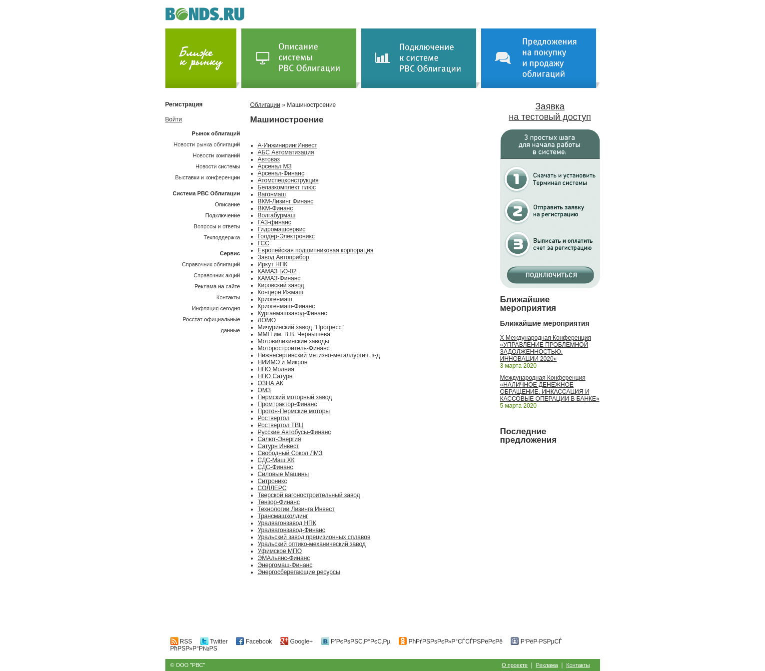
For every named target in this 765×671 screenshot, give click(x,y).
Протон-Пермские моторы (294, 411)
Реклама (547, 665)
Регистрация (184, 104)
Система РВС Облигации (206, 193)
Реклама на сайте (217, 286)
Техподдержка (222, 237)
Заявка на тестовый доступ (550, 111)
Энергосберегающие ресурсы (299, 572)
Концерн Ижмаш (281, 292)
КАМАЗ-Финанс (279, 278)
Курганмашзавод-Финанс (292, 313)
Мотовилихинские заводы (293, 341)
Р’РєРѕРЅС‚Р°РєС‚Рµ (356, 641)
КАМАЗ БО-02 (277, 271)
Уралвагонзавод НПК (287, 523)
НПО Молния (276, 369)
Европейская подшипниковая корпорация (316, 250)
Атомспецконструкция (288, 180)
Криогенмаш (275, 299)
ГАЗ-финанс (274, 222)
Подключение (222, 215)
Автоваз (269, 159)
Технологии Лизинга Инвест (296, 509)
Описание (227, 204)
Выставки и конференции (207, 177)
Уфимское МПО (280, 551)
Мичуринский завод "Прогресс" (301, 327)
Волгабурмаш (277, 215)
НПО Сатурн (275, 376)
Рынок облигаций (216, 133)
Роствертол (274, 418)
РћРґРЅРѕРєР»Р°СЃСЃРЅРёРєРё (451, 641)
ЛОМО (267, 320)
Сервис (230, 253)
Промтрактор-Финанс (287, 404)
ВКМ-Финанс (275, 208)
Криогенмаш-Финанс (286, 306)
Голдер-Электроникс (286, 236)
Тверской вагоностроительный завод (309, 495)
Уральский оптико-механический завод (312, 544)
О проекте (515, 665)
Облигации (265, 104)
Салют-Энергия (279, 439)
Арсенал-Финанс (281, 173)
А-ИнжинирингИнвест (287, 145)
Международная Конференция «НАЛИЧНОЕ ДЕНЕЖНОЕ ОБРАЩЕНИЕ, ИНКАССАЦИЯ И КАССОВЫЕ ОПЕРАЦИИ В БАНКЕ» (550, 388)
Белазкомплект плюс (287, 187)
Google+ (296, 641)
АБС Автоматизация (286, 152)
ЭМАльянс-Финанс (284, 558)
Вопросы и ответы (217, 226)
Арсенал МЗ (275, 166)
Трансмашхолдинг (283, 516)
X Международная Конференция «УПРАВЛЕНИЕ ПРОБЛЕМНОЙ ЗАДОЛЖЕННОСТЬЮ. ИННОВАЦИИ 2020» (545, 348)
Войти (173, 119)
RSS (181, 641)
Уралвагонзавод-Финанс (291, 530)
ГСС (263, 243)
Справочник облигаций (211, 264)
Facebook (254, 641)
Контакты (228, 297)
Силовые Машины (283, 474)
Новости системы (217, 166)
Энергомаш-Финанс (285, 565)
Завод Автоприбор (283, 257)
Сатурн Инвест (278, 446)
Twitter (213, 641)
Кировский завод (281, 285)
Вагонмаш (272, 194)
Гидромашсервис (282, 229)
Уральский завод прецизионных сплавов (314, 537)
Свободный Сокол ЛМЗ (290, 453)
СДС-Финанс (275, 467)
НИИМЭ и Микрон (283, 362)
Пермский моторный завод (295, 397)
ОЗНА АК (271, 383)
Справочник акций (216, 275)
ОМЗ (264, 390)
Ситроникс (272, 481)
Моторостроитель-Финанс (294, 348)
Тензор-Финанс (279, 502)
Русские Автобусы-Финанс (294, 432)
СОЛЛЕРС (272, 488)
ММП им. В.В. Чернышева (294, 334)
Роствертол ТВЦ (280, 425)
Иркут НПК (273, 264)
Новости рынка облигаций (207, 144)
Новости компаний (216, 155)
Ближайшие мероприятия (528, 304)
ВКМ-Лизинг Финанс (286, 201)
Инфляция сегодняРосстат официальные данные (211, 319)
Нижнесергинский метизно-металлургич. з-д (319, 355)
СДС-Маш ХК (276, 460)
